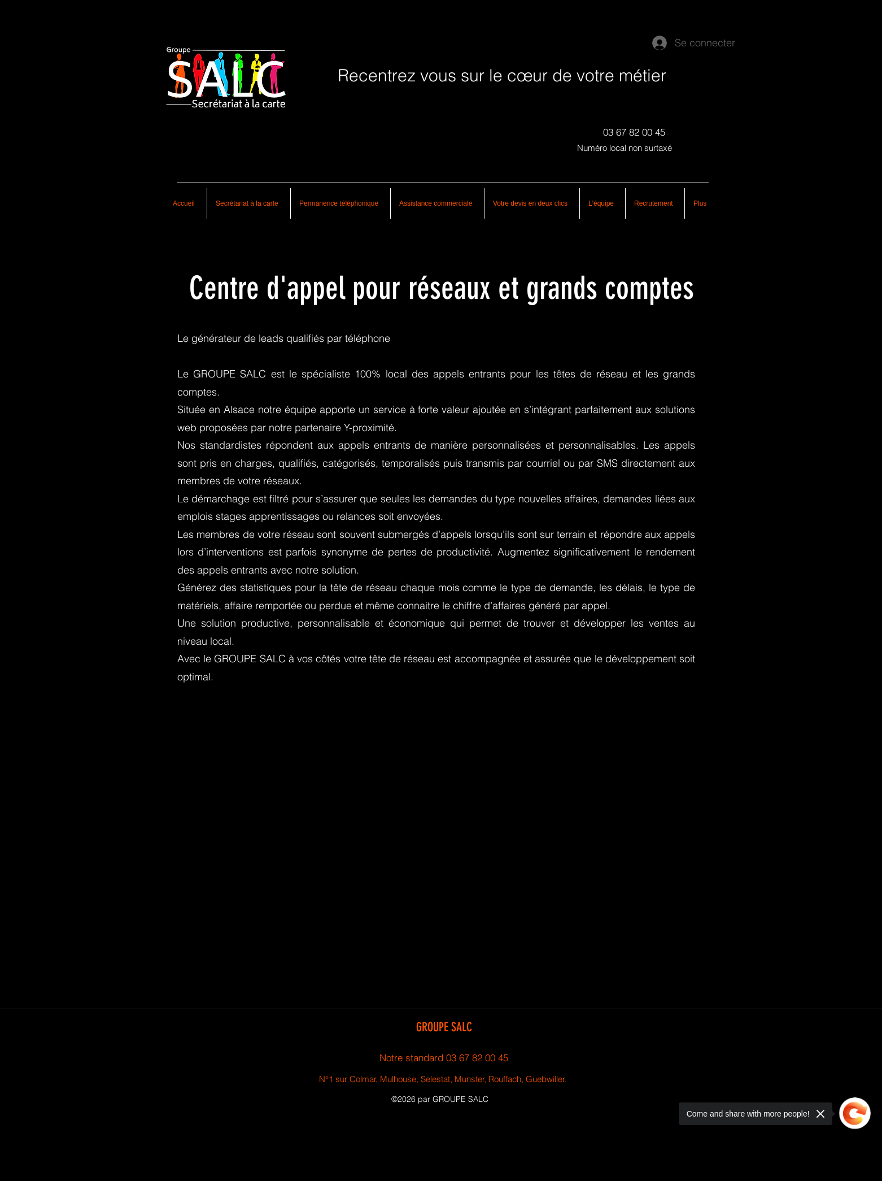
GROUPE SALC (444, 1027)
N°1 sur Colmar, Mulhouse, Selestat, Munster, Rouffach (420, 1079)
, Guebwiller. (545, 1079)
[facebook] (432, 1112)
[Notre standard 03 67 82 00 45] (444, 1057)
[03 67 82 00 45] (634, 131)
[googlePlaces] (449, 1112)
